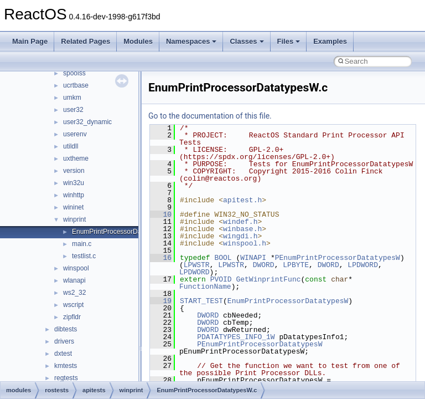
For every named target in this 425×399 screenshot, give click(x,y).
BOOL (222, 258)
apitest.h (242, 200)
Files (288, 41)
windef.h (240, 222)
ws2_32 (74, 292)
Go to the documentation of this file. (210, 115)
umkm (72, 97)
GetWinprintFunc (268, 279)
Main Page (30, 41)
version (74, 171)
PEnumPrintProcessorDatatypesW (337, 258)
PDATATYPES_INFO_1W (235, 337)
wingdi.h (240, 236)
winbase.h (242, 229)
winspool (76, 268)
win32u (73, 183)
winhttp (73, 195)
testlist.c (84, 256)
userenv (75, 134)
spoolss (74, 73)
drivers (64, 341)
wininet (73, 207)
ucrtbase (76, 85)
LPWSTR (197, 265)
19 (161, 301)
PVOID (221, 279)
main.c (81, 244)
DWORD (263, 265)
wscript (73, 305)
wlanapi (74, 280)
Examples (330, 41)
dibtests (65, 329)
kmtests (65, 366)
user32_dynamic (87, 122)
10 (161, 214)
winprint (74, 219)
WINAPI (253, 258)
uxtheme (76, 158)
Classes (246, 41)
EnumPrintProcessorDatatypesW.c (123, 232)
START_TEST (201, 301)
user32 (73, 110)
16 (161, 258)
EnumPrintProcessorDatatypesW (287, 301)
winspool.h (244, 243)
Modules (138, 41)
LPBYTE (296, 265)
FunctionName (205, 286)
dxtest (63, 353)
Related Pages (85, 41)
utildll (70, 146)
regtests (66, 378)
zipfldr (72, 317)
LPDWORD (363, 265)
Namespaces (191, 41)
